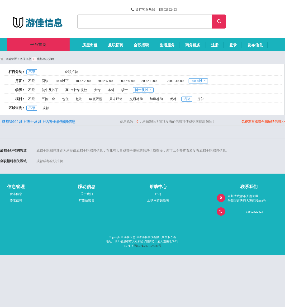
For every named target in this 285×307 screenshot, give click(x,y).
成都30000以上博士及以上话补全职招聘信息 (38, 122)
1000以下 (62, 81)
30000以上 (198, 81)
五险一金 (48, 99)
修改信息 (16, 200)
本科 (111, 90)
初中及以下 (50, 90)
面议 (45, 81)
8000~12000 (150, 81)
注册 (215, 45)
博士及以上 (143, 90)
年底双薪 (95, 99)
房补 (200, 99)
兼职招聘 (115, 45)
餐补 (173, 99)
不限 (31, 72)
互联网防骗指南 (158, 200)
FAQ (158, 194)
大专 (97, 90)
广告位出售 (86, 200)
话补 (187, 99)
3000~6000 (105, 81)
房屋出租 (89, 45)
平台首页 (38, 45)
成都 (45, 108)
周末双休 (116, 99)
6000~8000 (127, 81)
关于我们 (87, 194)
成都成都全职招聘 (49, 161)
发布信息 (255, 45)
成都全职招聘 (45, 59)
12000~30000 (174, 81)
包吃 (79, 99)
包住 (65, 99)
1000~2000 (83, 81)
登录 (233, 45)
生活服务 (167, 45)
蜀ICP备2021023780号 (147, 246)
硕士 (124, 90)
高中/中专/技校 (76, 90)
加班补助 (156, 99)
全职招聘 (141, 45)
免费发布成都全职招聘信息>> (263, 121)
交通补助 (136, 99)
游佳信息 (25, 59)
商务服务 (192, 45)
